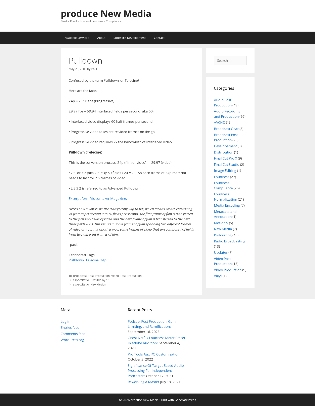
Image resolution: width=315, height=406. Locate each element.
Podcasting (223, 235)
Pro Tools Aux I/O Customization (153, 354)
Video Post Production (126, 276)
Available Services (77, 38)
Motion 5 (221, 223)
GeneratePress (185, 400)
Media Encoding (227, 205)
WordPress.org (72, 339)
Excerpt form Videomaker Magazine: (98, 198)
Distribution (223, 152)
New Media (223, 229)
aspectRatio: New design (89, 284)
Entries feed (70, 327)
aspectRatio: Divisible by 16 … (92, 280)
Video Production (227, 270)
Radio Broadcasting (229, 241)
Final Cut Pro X (225, 158)
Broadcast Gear (226, 128)
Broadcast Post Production (91, 276)
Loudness (221, 176)
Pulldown (76, 260)
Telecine (92, 260)
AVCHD (219, 122)
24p (103, 260)
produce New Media (106, 13)
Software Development (130, 38)
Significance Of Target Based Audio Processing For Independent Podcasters (156, 370)
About (101, 38)
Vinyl (218, 276)
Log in (65, 321)
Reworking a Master (143, 381)
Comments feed (73, 333)
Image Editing (225, 170)
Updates (221, 252)
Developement (225, 146)
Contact (159, 38)
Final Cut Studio (226, 164)
